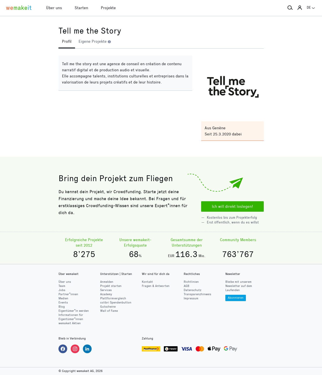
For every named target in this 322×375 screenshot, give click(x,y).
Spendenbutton (115, 302)
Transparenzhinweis (197, 294)
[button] (290, 8)
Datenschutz (192, 290)
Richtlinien (191, 282)
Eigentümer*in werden (73, 311)
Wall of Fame (109, 311)
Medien (63, 298)
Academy (106, 294)
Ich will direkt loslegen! (232, 206)
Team (61, 286)
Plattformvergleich (113, 298)
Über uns (64, 282)
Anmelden (106, 282)
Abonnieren (235, 298)
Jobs (61, 290)
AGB (186, 286)
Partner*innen (68, 294)
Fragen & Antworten (156, 286)
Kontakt (147, 282)
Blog (61, 307)
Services (106, 290)
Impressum (191, 298)
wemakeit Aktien (69, 323)
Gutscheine (108, 307)
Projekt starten (111, 286)
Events (63, 302)
